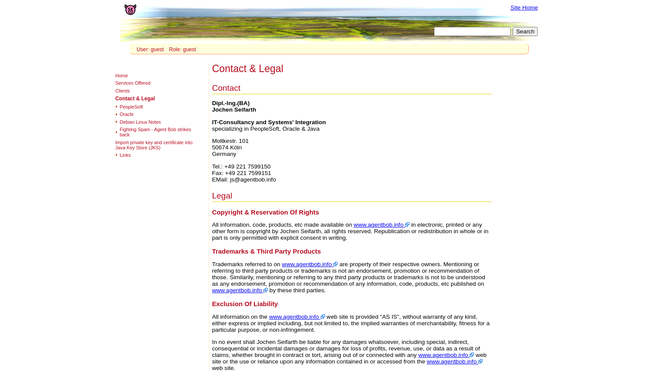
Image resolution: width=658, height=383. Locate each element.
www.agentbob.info (382, 224)
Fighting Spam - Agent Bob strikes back (155, 132)
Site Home (524, 7)
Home (121, 75)
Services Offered (133, 83)
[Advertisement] (524, 191)
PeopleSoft (131, 106)
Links (125, 155)
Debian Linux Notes (140, 122)
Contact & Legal (135, 99)
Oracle (127, 114)
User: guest (150, 49)
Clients (122, 90)
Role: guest (182, 49)
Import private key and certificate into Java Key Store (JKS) (154, 145)
